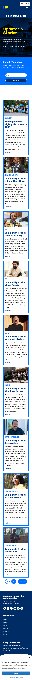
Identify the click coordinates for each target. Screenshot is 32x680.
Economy (7, 333)
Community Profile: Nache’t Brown (15, 496)
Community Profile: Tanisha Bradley (15, 234)
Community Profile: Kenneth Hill (15, 550)
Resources (6, 631)
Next (21, 581)
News (5, 625)
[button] (29, 657)
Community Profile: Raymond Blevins (15, 338)
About (5, 619)
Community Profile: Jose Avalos (15, 442)
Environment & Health (12, 437)
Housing (7, 385)
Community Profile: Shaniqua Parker (15, 390)
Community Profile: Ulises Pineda (15, 283)
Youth (6, 229)
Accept (16, 673)
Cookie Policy (12, 677)
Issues (5, 622)
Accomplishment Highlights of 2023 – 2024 (16, 124)
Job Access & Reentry (11, 175)
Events (5, 628)
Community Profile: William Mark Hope (15, 180)
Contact (6, 634)
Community (8, 118)
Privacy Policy (19, 677)
